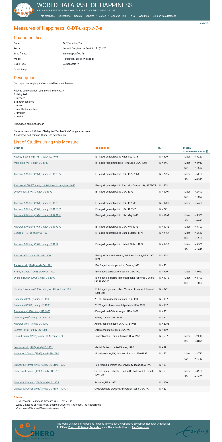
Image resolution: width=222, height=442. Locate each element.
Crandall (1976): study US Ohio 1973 (33, 317)
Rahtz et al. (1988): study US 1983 (32, 311)
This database (47, 16)
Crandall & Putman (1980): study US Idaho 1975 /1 (41, 388)
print (204, 23)
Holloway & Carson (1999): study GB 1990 (36, 353)
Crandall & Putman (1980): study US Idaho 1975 (39, 364)
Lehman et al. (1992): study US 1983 (33, 347)
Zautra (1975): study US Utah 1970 (32, 255)
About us (144, 16)
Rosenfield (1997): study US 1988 (32, 299)
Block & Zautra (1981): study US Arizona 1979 (38, 336)
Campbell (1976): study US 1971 (31, 232)
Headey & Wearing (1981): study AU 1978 (36, 156)
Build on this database (164, 16)
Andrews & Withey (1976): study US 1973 (36, 203)
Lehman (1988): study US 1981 (30, 329)
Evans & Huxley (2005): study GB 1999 (34, 277)
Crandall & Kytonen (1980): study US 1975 (36, 382)
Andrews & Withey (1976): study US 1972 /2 (37, 226)
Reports (89, 16)
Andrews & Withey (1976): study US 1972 (36, 244)
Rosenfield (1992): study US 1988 (32, 305)
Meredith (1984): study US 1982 (31, 162)
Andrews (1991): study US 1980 (31, 323)
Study (18, 147)
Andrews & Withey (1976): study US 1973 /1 (37, 209)
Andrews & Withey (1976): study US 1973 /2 (37, 174)
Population (101, 147)
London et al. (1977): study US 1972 (33, 191)
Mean (187, 147)
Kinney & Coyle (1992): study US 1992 (34, 271)
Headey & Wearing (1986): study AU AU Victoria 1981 (42, 289)
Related (102, 16)
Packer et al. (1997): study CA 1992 (33, 265)
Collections (64, 16)
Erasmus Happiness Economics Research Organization (141, 423)
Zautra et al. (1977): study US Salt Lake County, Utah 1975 (44, 185)
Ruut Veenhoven (140, 427)
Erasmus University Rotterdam (84, 427)
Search (78, 16)
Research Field (118, 16)
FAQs (133, 16)
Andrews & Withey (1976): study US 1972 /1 (37, 215)
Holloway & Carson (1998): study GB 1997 (36, 371)
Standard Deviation (195, 151)
